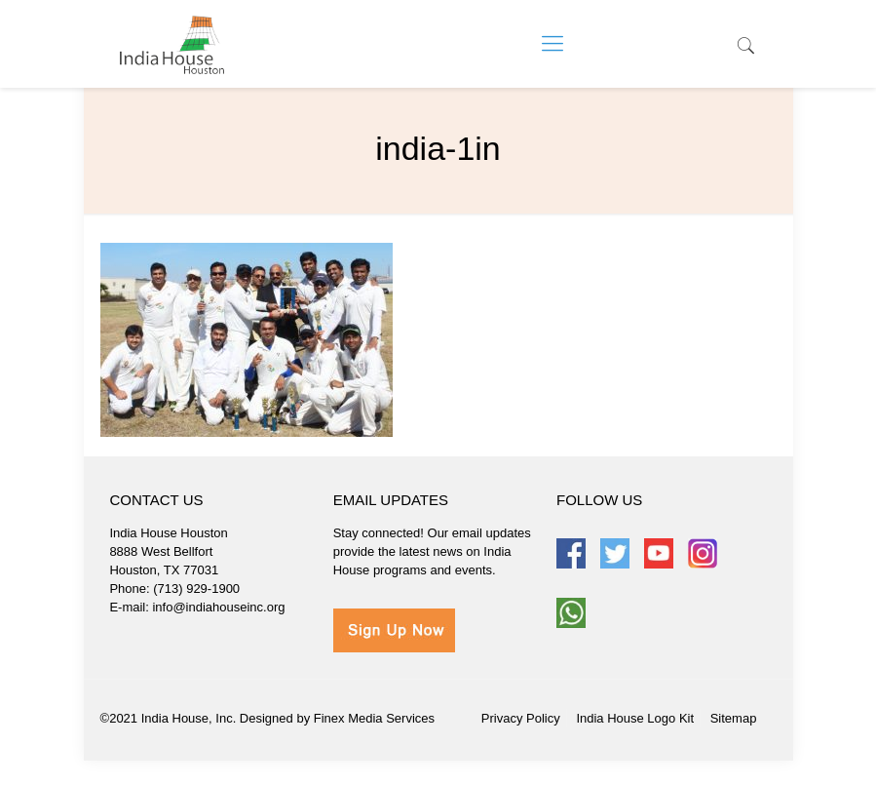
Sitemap (733, 718)
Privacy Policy (520, 718)
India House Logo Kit (635, 718)
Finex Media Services (374, 718)
